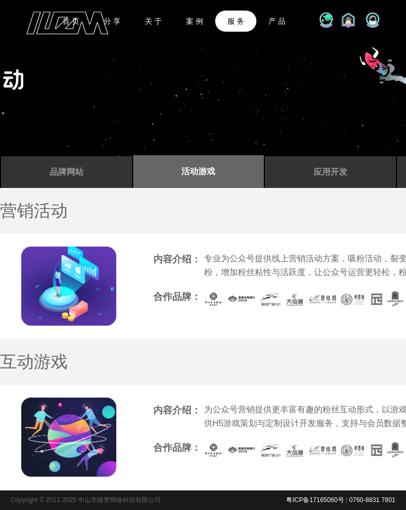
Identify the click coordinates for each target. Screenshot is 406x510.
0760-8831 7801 (372, 500)
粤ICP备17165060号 (315, 500)
